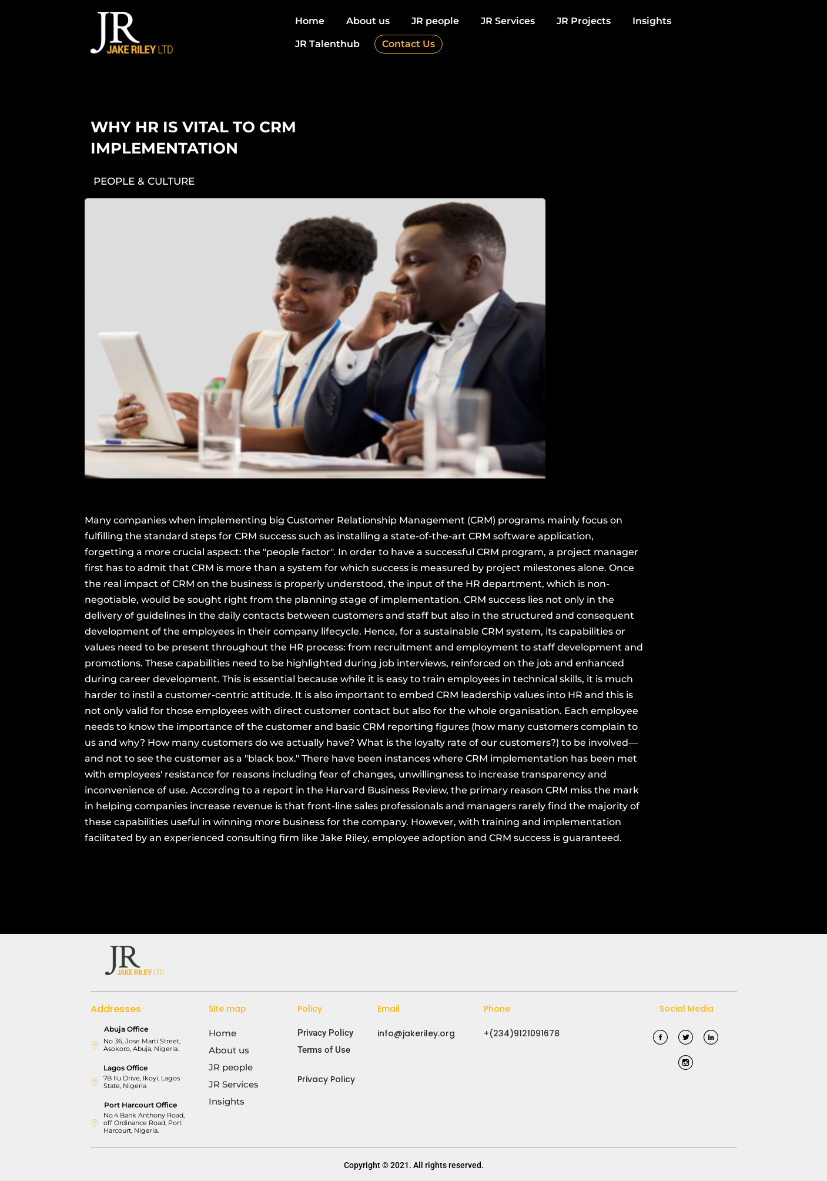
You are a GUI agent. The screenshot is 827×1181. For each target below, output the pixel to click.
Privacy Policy (325, 1032)
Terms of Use (323, 1050)
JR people (435, 20)
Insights (651, 20)
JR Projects (584, 20)
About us (368, 20)
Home (309, 20)
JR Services (508, 20)
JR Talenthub (327, 43)
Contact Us (408, 43)
